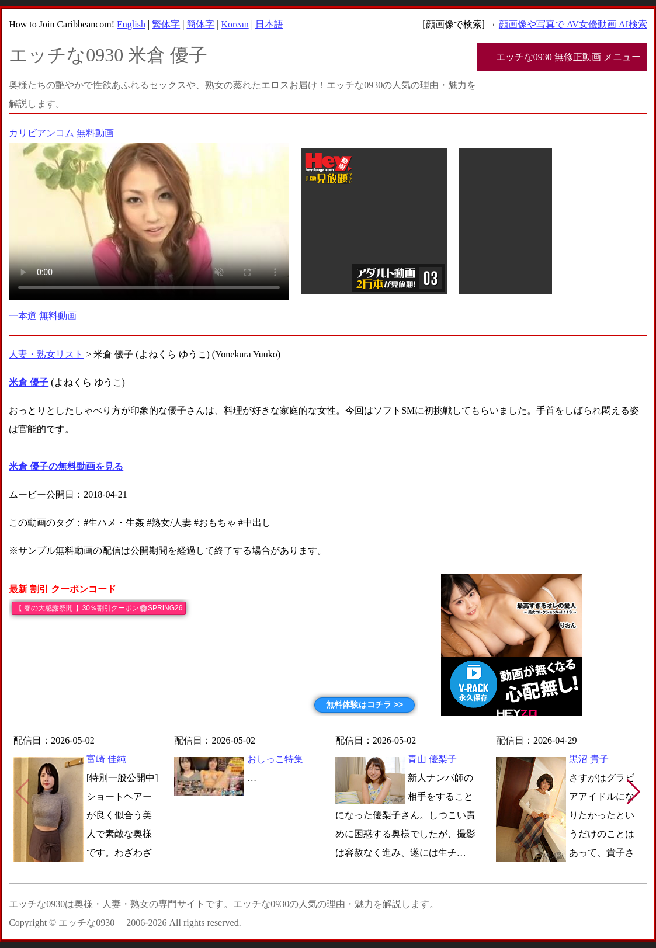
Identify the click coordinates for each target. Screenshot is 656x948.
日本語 (269, 24)
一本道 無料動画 (43, 316)
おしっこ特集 (275, 759)
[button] (633, 792)
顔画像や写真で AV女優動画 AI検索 (573, 24)
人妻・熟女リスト (46, 354)
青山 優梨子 (432, 759)
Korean (235, 24)
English (131, 24)
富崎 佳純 (106, 759)
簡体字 (200, 24)
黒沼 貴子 (589, 759)
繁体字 (166, 24)
